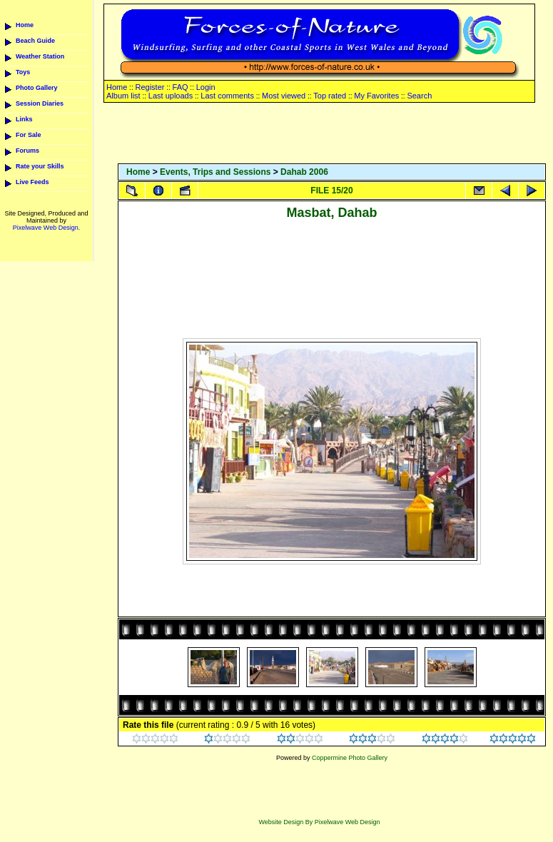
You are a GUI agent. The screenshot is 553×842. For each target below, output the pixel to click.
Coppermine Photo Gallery (349, 757)
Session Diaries (40, 103)
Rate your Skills (40, 166)
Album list (123, 95)
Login (205, 87)
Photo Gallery (37, 87)
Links (24, 119)
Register (149, 87)
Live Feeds (32, 182)
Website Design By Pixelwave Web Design (319, 822)
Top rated (329, 95)
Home (25, 25)
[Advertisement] (332, 134)
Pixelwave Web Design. (46, 227)
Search (419, 95)
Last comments (227, 95)
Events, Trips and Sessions (215, 172)
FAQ (180, 87)
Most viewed (283, 95)
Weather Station (40, 56)
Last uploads (170, 95)
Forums (27, 150)
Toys (23, 72)
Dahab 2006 (304, 172)
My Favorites (376, 95)
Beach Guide (35, 40)
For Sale (28, 134)
